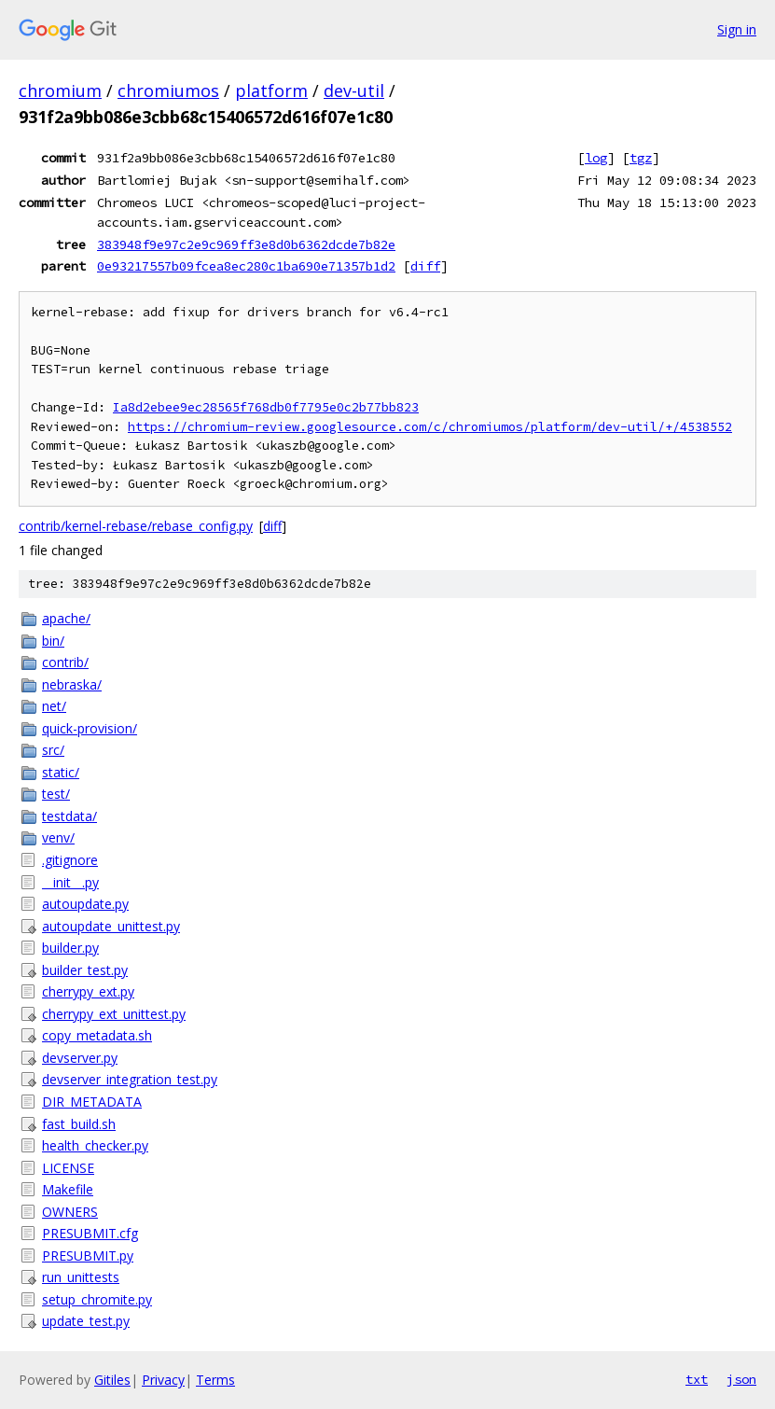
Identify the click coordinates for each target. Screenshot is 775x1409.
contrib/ (65, 662)
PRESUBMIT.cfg (90, 1233)
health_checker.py (95, 1145)
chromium (60, 90)
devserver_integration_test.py (129, 1079)
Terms (215, 1379)
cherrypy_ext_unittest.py (114, 1014)
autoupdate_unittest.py (111, 926)
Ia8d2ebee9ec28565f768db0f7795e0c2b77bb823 (266, 407)
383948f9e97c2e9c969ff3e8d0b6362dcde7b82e (246, 244)
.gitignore (70, 860)
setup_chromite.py (97, 1299)
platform (271, 90)
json (741, 1379)
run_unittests (80, 1277)
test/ (56, 793)
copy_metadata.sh (97, 1035)
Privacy (163, 1379)
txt (696, 1379)
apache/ (66, 618)
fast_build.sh (79, 1124)
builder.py (70, 947)
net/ (54, 706)
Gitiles (112, 1379)
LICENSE (68, 1168)
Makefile (67, 1189)
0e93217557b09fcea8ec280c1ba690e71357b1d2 (246, 266)
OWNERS (70, 1212)
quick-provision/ (89, 728)
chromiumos (168, 90)
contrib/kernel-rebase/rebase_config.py (136, 526)
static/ (60, 772)
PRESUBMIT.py (87, 1255)
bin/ (53, 640)
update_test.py (86, 1321)
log (596, 157)
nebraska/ (72, 684)
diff (425, 266)
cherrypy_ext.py (88, 991)
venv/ (58, 837)
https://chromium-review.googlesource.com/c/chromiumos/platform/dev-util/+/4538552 (430, 427)
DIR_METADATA (92, 1101)
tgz (641, 157)
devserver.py (80, 1058)
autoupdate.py (85, 904)
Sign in (736, 29)
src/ (53, 750)
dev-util (354, 90)
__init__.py (70, 882)
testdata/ (69, 816)
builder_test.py (85, 970)
